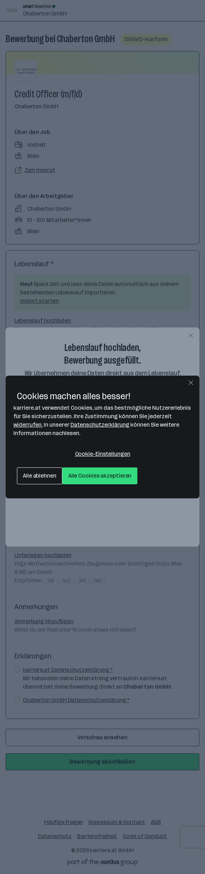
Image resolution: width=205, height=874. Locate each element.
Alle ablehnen (39, 475)
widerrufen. (28, 424)
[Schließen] (191, 382)
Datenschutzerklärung (99, 424)
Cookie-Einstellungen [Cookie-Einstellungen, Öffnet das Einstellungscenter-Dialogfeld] (102, 454)
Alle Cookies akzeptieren (100, 475)
